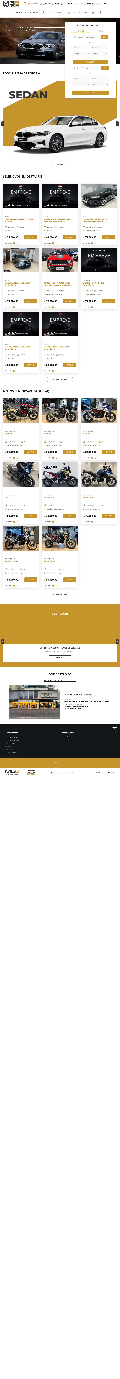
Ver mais (30, 237)
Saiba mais (60, 658)
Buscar (90, 62)
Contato (8, 746)
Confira (60, 165)
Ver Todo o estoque (60, 380)
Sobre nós (8, 749)
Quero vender (10, 743)
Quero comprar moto (12, 740)
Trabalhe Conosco (11, 752)
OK (104, 37)
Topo (114, 730)
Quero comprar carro (12, 737)
